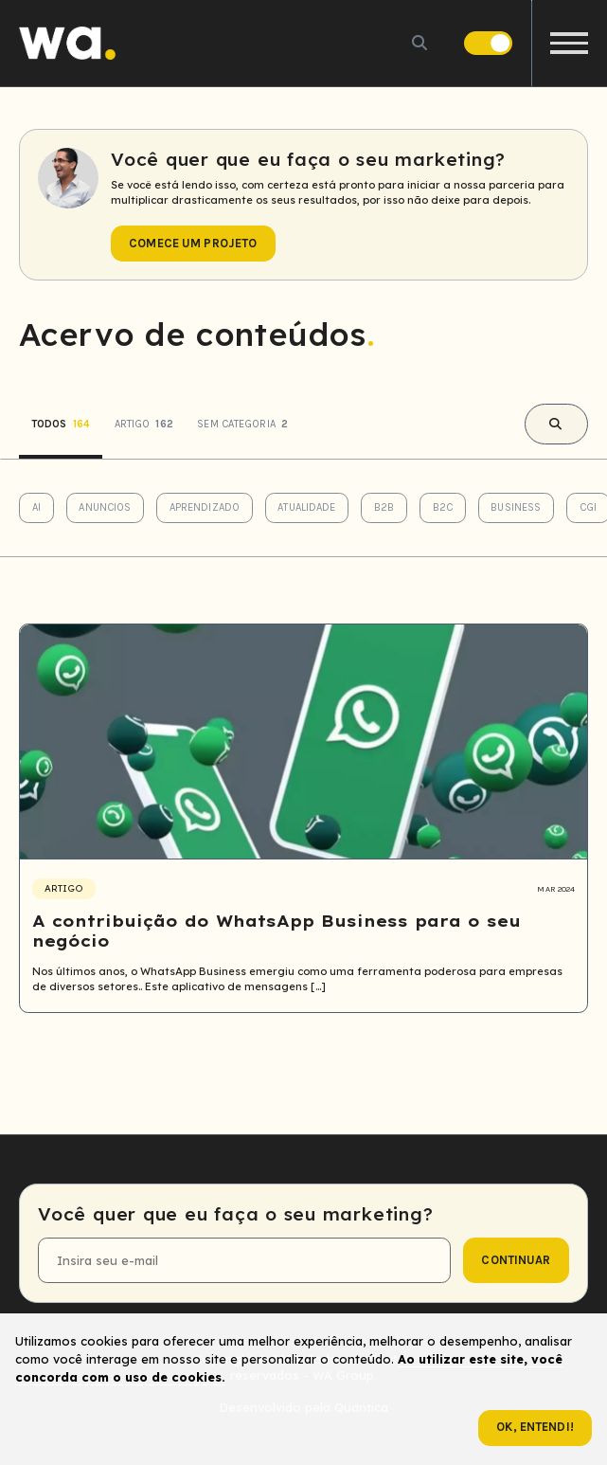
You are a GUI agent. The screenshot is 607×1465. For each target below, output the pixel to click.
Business (516, 507)
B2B (384, 507)
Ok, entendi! (535, 1427)
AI (36, 507)
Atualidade (306, 507)
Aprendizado (205, 507)
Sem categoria (242, 424)
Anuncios (105, 507)
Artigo (144, 424)
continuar (515, 1260)
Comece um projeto (193, 243)
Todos (60, 424)
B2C (443, 507)
